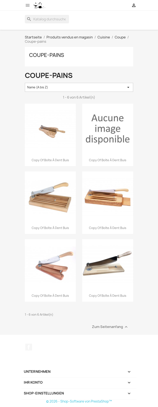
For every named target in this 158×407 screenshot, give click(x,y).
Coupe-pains (46, 55)
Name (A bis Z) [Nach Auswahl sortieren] (79, 87)
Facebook (28, 347)
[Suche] (47, 19)
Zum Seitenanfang (110, 327)
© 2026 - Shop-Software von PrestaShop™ (79, 401)
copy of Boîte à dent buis (50, 160)
